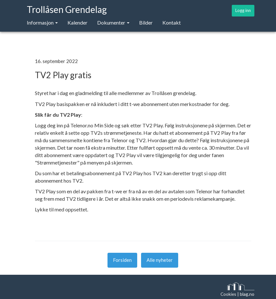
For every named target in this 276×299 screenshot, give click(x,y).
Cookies (228, 294)
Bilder (146, 22)
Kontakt (171, 22)
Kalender (77, 22)
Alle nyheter (160, 260)
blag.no (247, 294)
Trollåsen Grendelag (67, 9)
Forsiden (122, 260)
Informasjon (42, 22)
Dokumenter (113, 22)
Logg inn (243, 10)
